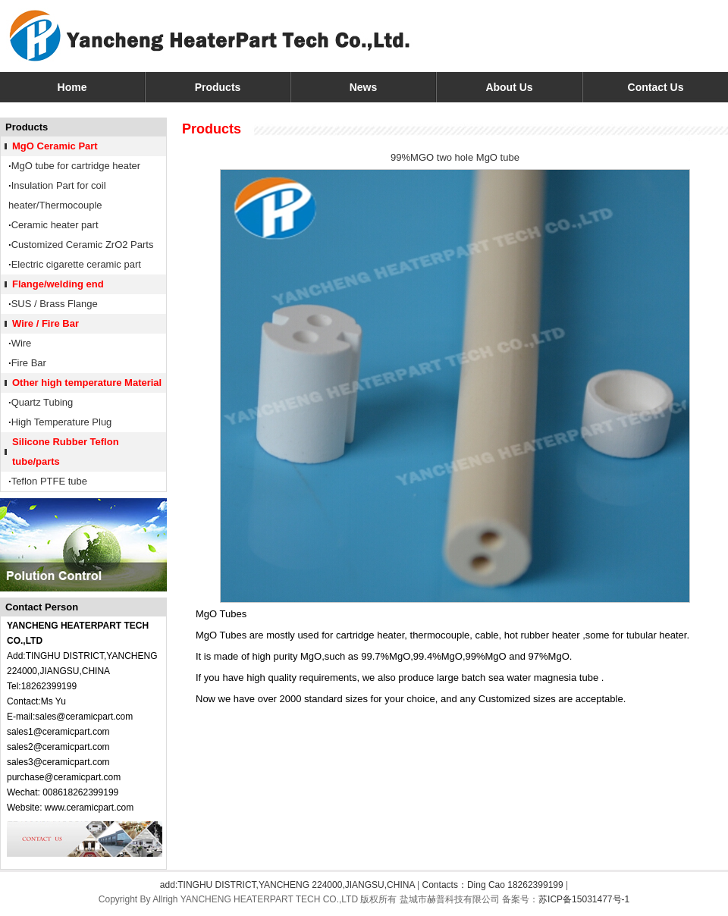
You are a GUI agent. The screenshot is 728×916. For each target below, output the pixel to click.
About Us (508, 87)
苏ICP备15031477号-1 (583, 899)
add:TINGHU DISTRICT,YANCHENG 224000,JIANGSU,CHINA (287, 885)
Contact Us (656, 87)
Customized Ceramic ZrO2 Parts (82, 244)
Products (218, 87)
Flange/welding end (58, 284)
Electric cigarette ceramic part (76, 264)
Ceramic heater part (55, 225)
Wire (21, 343)
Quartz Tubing (42, 402)
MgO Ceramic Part (55, 146)
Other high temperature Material (87, 382)
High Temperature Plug (61, 422)
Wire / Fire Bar (45, 323)
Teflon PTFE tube (49, 481)
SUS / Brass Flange (54, 303)
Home (72, 87)
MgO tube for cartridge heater (76, 165)
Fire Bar (28, 363)
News (364, 87)
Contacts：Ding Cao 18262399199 (492, 885)
